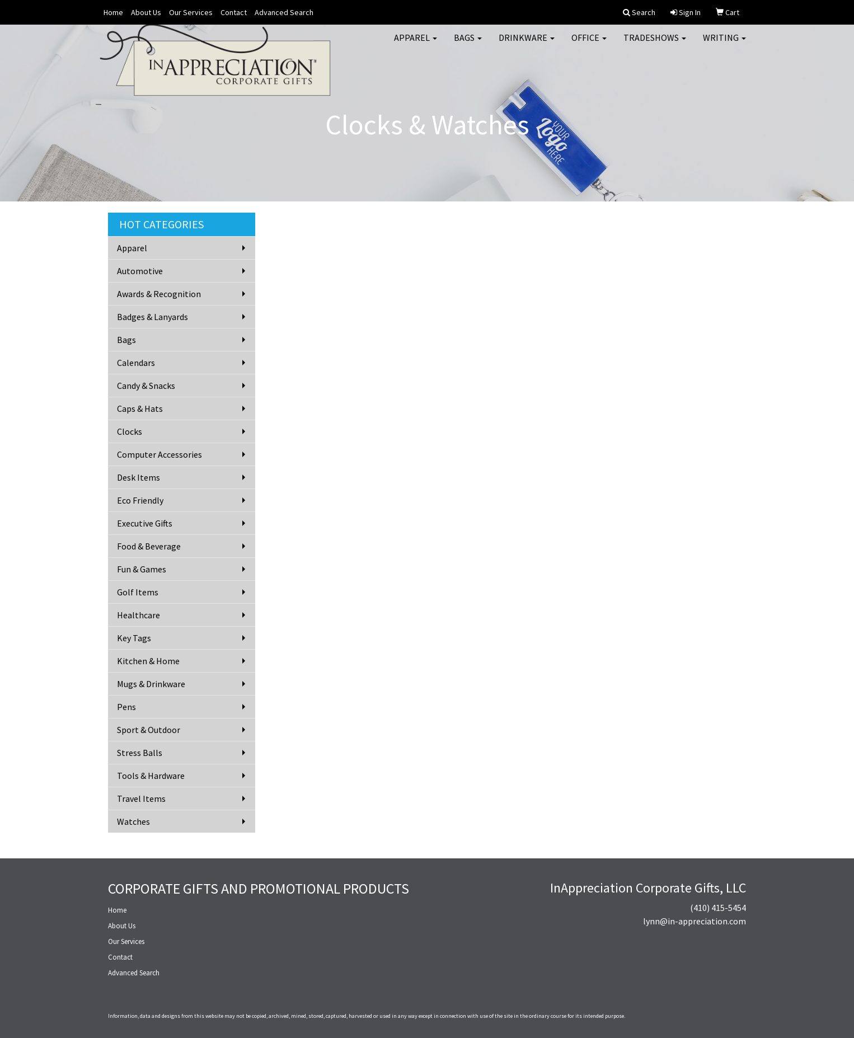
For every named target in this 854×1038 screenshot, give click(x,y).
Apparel (415, 44)
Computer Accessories (159, 454)
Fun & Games (141, 569)
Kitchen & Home (148, 660)
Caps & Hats (140, 408)
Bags (468, 44)
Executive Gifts (144, 523)
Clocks (129, 431)
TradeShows (654, 44)
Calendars (136, 362)
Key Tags (134, 638)
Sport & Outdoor (148, 729)
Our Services (191, 12)
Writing (724, 44)
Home (113, 12)
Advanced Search (284, 12)
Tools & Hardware (151, 775)
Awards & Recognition (159, 293)
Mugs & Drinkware (151, 683)
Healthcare (138, 615)
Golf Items (137, 592)
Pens (126, 706)
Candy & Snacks (146, 385)
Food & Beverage (149, 546)
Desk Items (138, 477)
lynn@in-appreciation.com (694, 921)
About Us (146, 12)
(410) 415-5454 (718, 907)
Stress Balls (139, 752)
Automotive (140, 270)
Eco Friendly (140, 500)
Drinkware (527, 44)
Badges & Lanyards (152, 316)
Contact (233, 12)
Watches (133, 821)
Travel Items (141, 798)
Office (589, 44)
